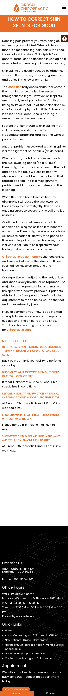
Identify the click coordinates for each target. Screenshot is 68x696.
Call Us (17, 693)
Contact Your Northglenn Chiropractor (29, 658)
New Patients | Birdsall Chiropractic (26, 640)
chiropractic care (19, 330)
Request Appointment (16, 689)
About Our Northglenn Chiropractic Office (31, 635)
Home (8, 630)
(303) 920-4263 (23, 579)
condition (14, 87)
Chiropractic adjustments (20, 257)
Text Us (51, 693)
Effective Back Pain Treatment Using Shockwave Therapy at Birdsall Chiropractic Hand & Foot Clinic (32, 351)
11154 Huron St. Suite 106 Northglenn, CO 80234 (18, 570)
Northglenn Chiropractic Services (25, 653)
